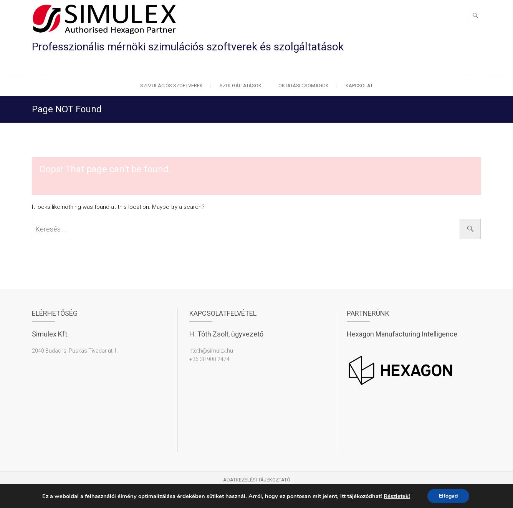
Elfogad (448, 496)
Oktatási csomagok (303, 85)
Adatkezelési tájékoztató (256, 480)
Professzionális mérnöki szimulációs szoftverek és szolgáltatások (188, 47)
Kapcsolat (359, 85)
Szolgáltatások (240, 85)
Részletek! (397, 496)
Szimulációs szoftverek (171, 85)
